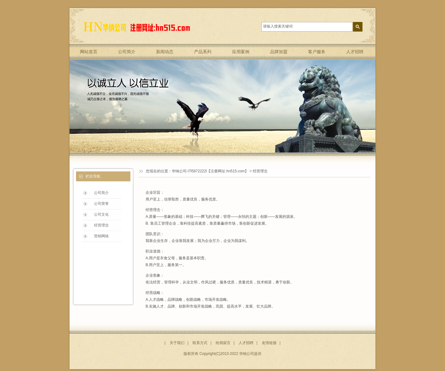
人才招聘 (354, 51)
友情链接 (269, 343)
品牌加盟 (278, 51)
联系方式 (200, 343)
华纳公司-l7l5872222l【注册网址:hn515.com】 (210, 171)
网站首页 (88, 51)
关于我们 (177, 343)
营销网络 (101, 236)
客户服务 (316, 51)
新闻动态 (164, 51)
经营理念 (101, 225)
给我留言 (223, 343)
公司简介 (126, 51)
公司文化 (101, 214)
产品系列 (202, 51)
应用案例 (240, 51)
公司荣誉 (101, 203)
